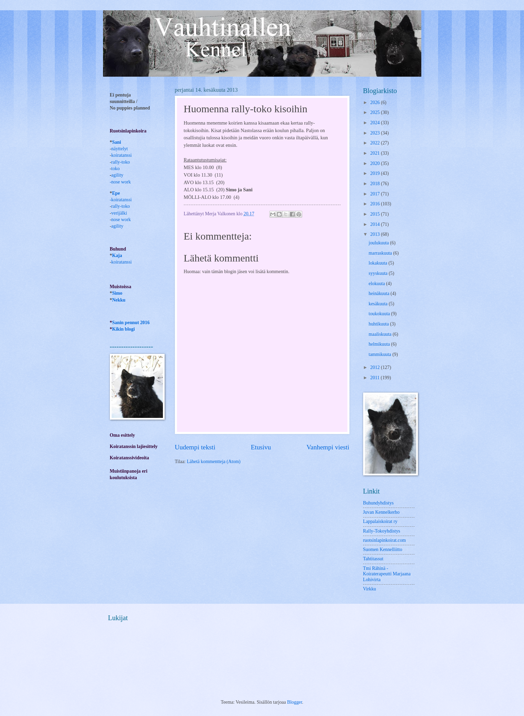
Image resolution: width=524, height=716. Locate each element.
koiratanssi (121, 155)
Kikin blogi (123, 329)
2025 (375, 112)
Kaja (117, 255)
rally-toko (120, 162)
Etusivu (261, 447)
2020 (375, 163)
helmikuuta (380, 344)
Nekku (118, 300)
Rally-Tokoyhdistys (381, 531)
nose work (121, 181)
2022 (375, 142)
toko (115, 168)
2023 (375, 133)
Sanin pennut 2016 (131, 322)
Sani (116, 142)
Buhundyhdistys (378, 503)
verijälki (119, 213)
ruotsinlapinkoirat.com (384, 540)
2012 (375, 367)
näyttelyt (119, 148)
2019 (375, 173)
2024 (375, 122)
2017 (375, 193)
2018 (375, 183)
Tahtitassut (373, 558)
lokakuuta (378, 263)
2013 (375, 234)
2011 (375, 377)
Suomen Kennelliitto (382, 549)
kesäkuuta (379, 303)
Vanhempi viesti (328, 447)
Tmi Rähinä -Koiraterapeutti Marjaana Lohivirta (387, 574)
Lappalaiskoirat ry (380, 521)
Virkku (369, 588)
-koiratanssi (121, 199)
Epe (116, 193)
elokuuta (377, 283)
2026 (375, 102)
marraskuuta (381, 253)
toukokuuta (380, 313)
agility (117, 226)
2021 (375, 153)
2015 (375, 214)
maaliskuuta (381, 334)
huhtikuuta (379, 324)
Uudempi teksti (195, 447)
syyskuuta (379, 273)
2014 (375, 224)
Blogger (294, 702)
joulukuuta (379, 242)
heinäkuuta (380, 293)
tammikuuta (380, 354)
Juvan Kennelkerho (381, 512)
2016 (375, 203)
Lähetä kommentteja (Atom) (214, 461)
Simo (117, 293)
